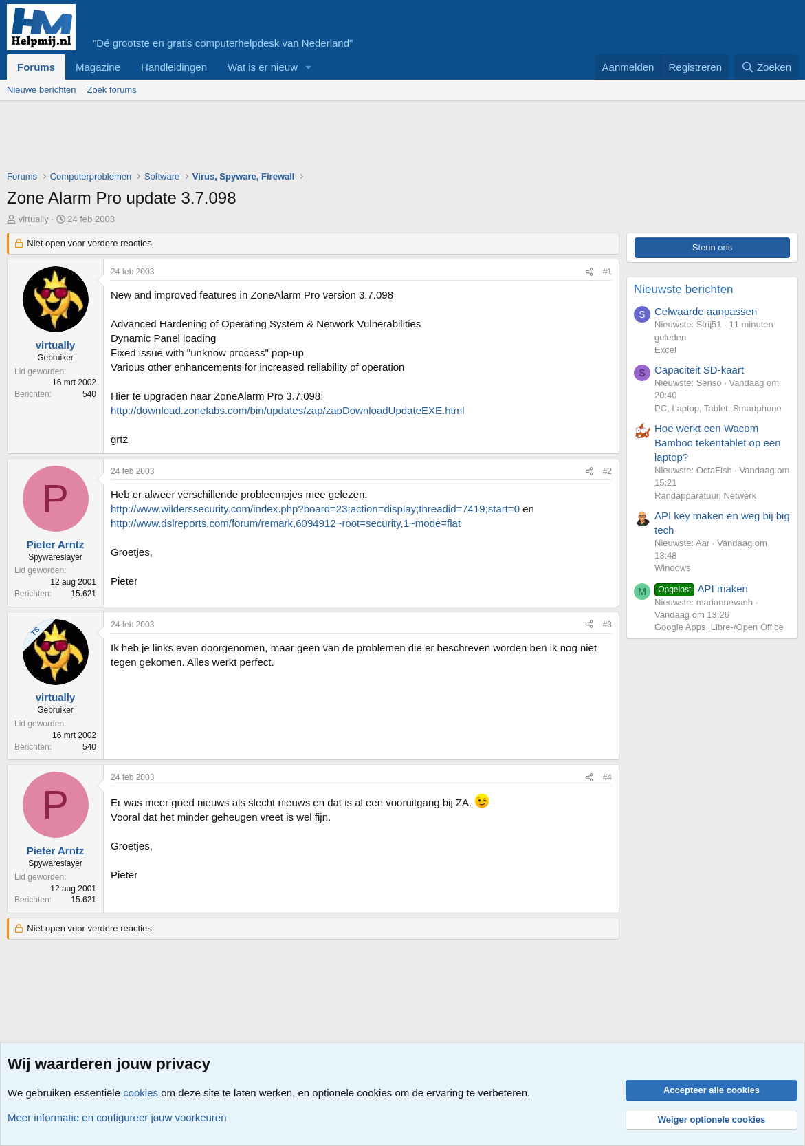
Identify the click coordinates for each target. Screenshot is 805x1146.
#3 (607, 624)
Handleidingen (174, 67)
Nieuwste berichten (684, 289)
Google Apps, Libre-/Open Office (719, 627)
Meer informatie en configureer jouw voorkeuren (117, 1117)
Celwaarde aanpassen (705, 311)
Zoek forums (111, 90)
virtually (34, 219)
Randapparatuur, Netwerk (705, 495)
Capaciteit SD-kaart (699, 370)
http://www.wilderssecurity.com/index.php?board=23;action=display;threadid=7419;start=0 (315, 509)
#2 (607, 471)
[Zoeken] (766, 67)
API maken (701, 588)
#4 (607, 777)
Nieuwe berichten (41, 90)
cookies (140, 1093)
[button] (308, 67)
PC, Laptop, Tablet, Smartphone (718, 408)
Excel (665, 350)
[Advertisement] (257, 139)
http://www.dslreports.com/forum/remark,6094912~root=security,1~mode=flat (286, 523)
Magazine (98, 67)
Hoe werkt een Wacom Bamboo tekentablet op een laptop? (717, 442)
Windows (672, 568)
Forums (36, 67)
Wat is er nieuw (263, 67)
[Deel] (589, 272)
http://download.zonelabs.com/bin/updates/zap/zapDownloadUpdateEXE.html (288, 410)
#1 (607, 272)
